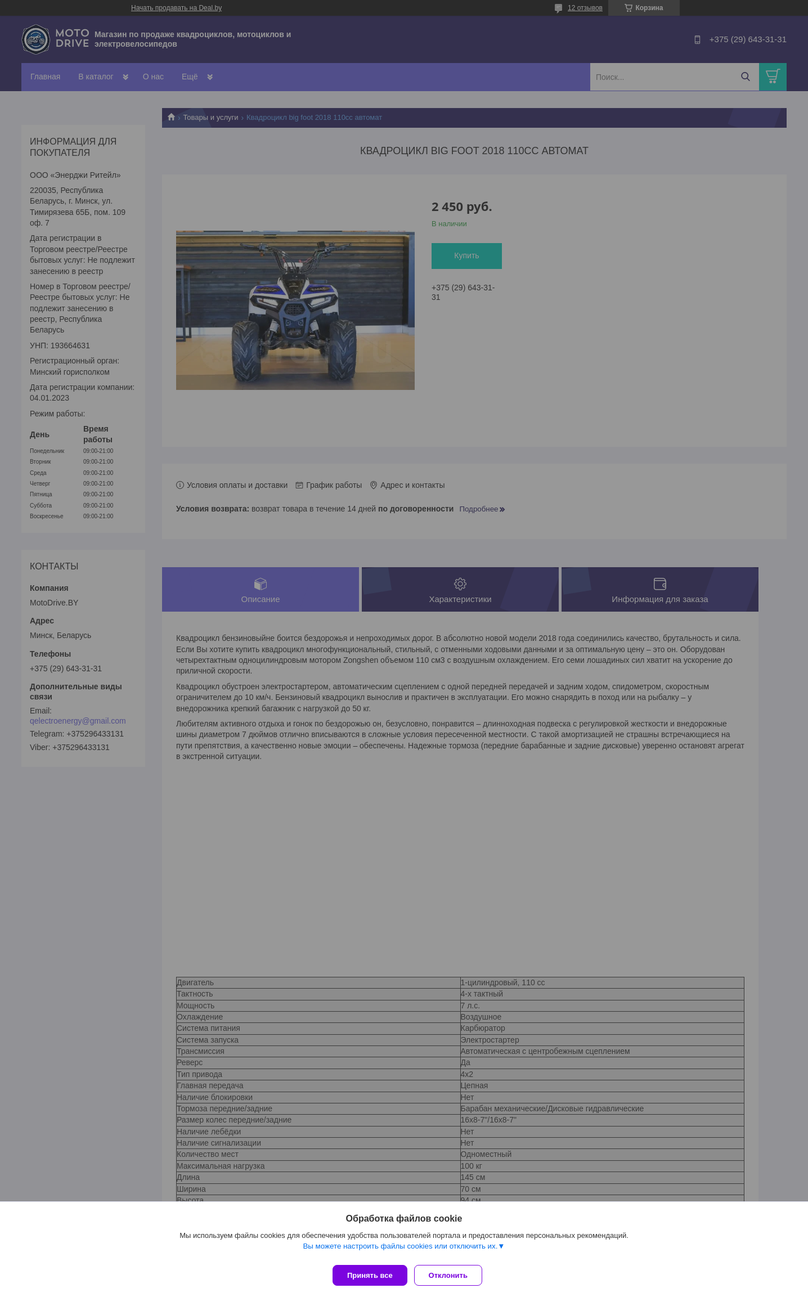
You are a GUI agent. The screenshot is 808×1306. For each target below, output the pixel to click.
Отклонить (452, 1275)
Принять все (370, 1275)
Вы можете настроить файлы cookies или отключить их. (400, 1250)
